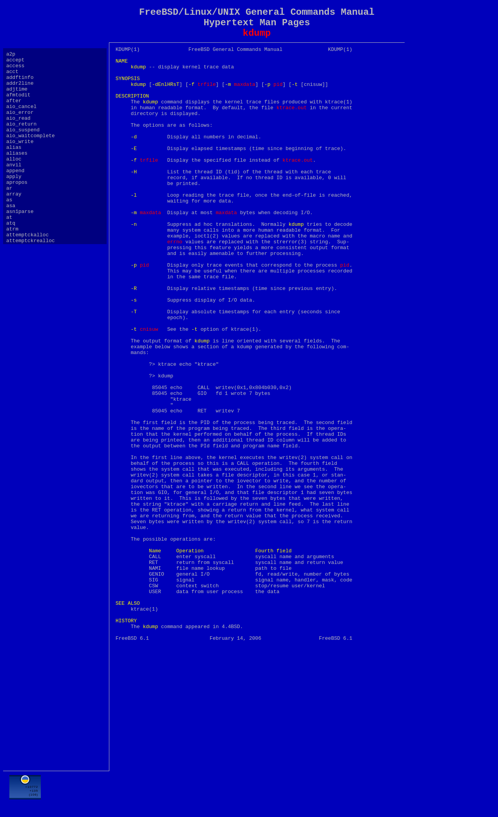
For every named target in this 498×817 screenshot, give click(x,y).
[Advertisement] (256, 792)
